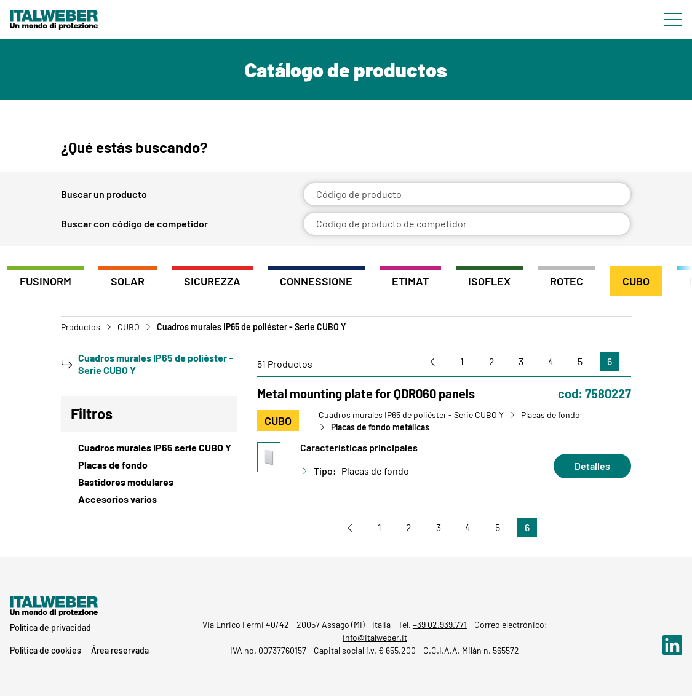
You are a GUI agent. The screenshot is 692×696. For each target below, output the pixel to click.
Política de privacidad (50, 627)
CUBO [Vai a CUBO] (128, 327)
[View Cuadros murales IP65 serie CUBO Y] (149, 447)
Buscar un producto (104, 194)
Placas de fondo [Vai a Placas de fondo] (550, 415)
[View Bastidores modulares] (149, 482)
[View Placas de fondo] (149, 465)
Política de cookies (45, 650)
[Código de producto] (467, 194)
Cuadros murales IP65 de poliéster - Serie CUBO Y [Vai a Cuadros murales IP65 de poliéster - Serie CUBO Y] (411, 415)
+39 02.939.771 (440, 624)
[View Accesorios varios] (149, 499)
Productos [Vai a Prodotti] (80, 327)
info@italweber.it (375, 637)
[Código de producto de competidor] (467, 224)
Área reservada (120, 650)
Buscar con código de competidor (134, 223)
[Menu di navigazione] (673, 19)
